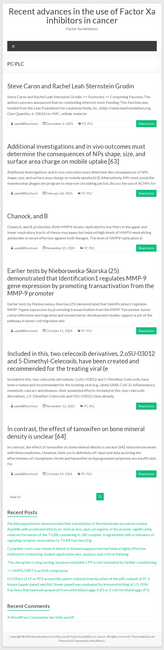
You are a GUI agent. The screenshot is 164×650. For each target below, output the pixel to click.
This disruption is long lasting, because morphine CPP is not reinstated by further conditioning (82, 562)
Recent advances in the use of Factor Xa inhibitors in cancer (82, 15)
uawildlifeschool (25, 124)
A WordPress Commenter (28, 617)
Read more (146, 124)
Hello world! (64, 617)
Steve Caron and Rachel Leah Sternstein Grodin (70, 86)
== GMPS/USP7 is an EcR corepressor (37, 570)
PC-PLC (87, 124)
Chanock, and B (27, 216)
